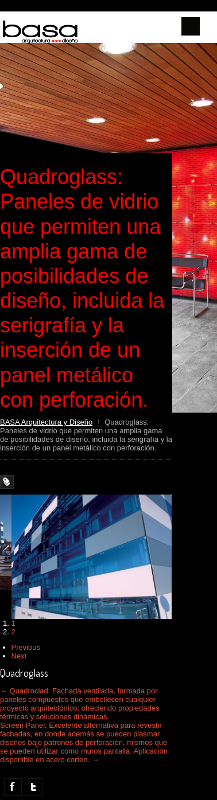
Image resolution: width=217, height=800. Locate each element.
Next (19, 656)
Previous (26, 647)
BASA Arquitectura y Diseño (46, 422)
